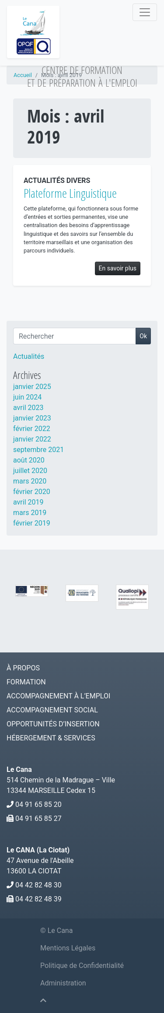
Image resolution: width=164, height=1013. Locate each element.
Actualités (28, 356)
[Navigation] (145, 12)
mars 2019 (29, 512)
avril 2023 (28, 407)
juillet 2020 (30, 470)
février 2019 (31, 523)
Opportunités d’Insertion (53, 724)
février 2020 (31, 491)
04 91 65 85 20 (38, 804)
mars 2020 (29, 481)
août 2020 (29, 460)
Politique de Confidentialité (82, 965)
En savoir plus (117, 268)
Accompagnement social (52, 710)
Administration (63, 983)
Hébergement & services (51, 738)
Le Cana (19, 769)
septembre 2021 (38, 449)
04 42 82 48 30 (38, 885)
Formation (26, 682)
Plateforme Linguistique (70, 193)
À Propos (23, 668)
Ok (143, 336)
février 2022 (31, 428)
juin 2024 (27, 397)
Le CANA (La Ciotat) (38, 850)
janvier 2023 (32, 418)
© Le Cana (56, 930)
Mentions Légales (67, 948)
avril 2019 (28, 502)
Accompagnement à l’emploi (58, 696)
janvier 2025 (32, 386)
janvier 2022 (32, 439)
